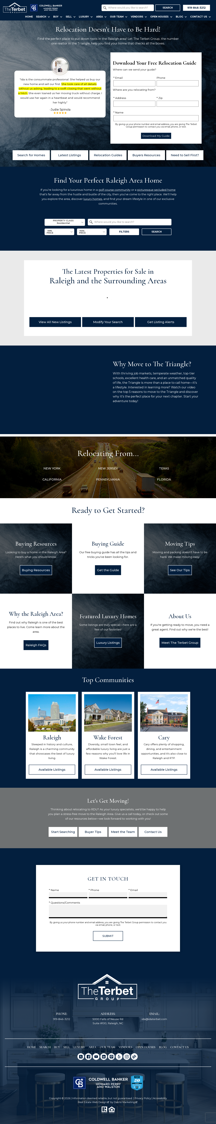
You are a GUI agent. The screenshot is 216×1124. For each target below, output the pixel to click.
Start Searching (63, 832)
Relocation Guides (108, 155)
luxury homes (92, 199)
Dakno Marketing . (126, 1102)
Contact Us (153, 832)
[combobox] (128, 7)
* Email (118, 77)
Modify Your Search (108, 322)
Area (92, 1047)
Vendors (125, 1047)
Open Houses (145, 1047)
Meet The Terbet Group (180, 643)
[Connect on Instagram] (126, 1056)
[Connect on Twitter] (80, 1056)
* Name (118, 112)
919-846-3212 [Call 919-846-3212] (61, 1019)
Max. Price (82, 231)
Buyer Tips (93, 832)
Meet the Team (123, 832)
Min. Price (50, 231)
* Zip (160, 98)
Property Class (63, 222)
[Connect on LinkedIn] (103, 1056)
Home (29, 17)
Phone (161, 77)
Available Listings (52, 769)
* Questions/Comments (64, 902)
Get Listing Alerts (160, 322)
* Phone (94, 890)
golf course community (114, 190)
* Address (119, 98)
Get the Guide (108, 570)
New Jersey (108, 468)
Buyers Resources (146, 155)
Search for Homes (31, 155)
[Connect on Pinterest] (111, 1056)
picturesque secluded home (156, 190)
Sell (66, 1047)
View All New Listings (55, 322)
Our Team (107, 1047)
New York (52, 468)
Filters (124, 231)
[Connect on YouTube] (96, 1056)
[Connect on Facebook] (88, 1056)
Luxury (79, 1047)
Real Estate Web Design (93, 1102)
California (52, 479)
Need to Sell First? (185, 155)
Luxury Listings (108, 643)
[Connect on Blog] (134, 1056)
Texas (164, 468)
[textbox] (129, 8)
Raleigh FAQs (36, 645)
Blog (163, 1047)
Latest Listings (69, 155)
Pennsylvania (108, 479)
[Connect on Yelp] (119, 1056)
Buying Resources (36, 570)
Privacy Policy (143, 1098)
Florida (164, 479)
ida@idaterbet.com (154, 1019)
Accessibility (160, 1098)
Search (168, 7)
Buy (57, 1047)
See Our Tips (180, 570)
